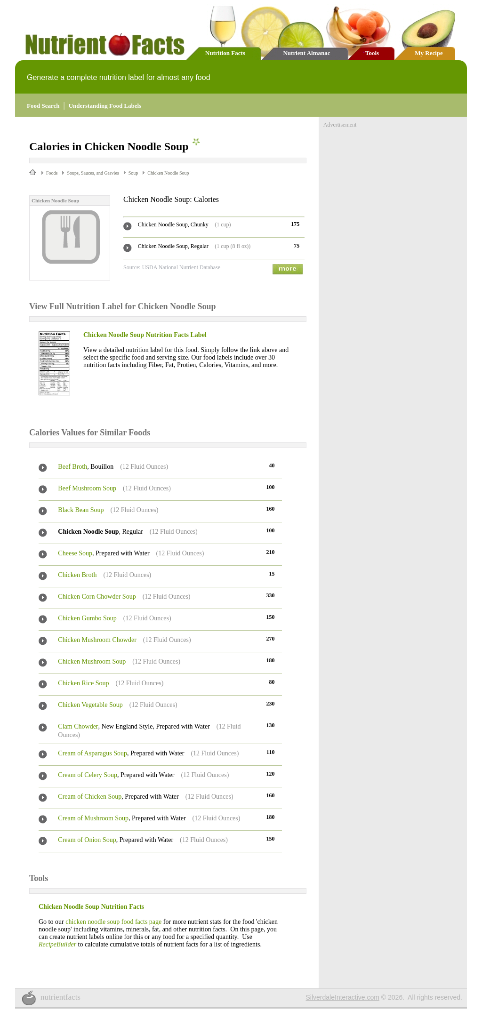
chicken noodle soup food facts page (113, 921)
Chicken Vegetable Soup (90, 704)
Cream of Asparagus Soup (92, 753)
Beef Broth (72, 466)
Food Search (43, 105)
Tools (372, 52)
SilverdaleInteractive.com (342, 997)
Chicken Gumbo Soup (87, 618)
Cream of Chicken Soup (89, 796)
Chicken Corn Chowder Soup (97, 596)
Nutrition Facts (225, 52)
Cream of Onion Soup (87, 839)
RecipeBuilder (57, 944)
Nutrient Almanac (306, 52)
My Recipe (429, 52)
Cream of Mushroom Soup (93, 818)
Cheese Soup (75, 553)
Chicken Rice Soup (83, 683)
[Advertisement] (394, 187)
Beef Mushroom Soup (87, 488)
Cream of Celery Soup (87, 774)
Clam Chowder (78, 726)
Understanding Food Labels (105, 105)
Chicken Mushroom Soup (92, 661)
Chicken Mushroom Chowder (97, 639)
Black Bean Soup (81, 509)
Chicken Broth (77, 574)
